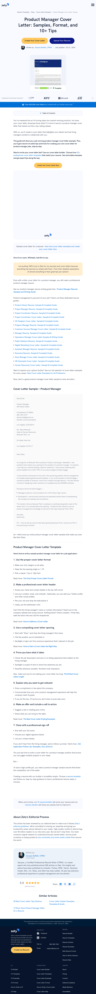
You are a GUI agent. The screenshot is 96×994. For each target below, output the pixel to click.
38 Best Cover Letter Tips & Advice (27, 901)
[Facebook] (48, 933)
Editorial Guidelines (69, 983)
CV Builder (14, 969)
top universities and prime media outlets (54, 837)
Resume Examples (68, 947)
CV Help (13, 991)
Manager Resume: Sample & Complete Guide (33, 333)
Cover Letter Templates (44, 974)
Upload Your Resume (62, 41)
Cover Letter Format (43, 983)
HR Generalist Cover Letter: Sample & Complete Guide (37, 361)
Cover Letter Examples (44, 978)
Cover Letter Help (42, 991)
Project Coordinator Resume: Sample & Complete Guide (37, 313)
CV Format (14, 983)
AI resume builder (45, 802)
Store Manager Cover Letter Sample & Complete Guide (37, 357)
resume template (74, 776)
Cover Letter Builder (43, 969)
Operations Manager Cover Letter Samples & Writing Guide (39, 337)
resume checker (31, 805)
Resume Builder (68, 933)
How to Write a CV (17, 987)
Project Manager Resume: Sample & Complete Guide (36, 309)
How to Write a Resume (70, 955)
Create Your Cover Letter (35, 41)
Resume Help (67, 960)
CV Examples (15, 978)
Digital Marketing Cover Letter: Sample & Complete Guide (38, 345)
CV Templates (15, 974)
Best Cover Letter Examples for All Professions (46, 373)
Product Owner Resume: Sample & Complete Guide (36, 305)
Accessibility (66, 991)
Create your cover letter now (48, 165)
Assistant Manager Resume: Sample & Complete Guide (37, 349)
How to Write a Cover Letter (46, 987)
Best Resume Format (69, 951)
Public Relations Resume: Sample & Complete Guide (36, 341)
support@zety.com (53, 948)
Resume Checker (68, 942)
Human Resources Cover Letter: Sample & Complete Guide (39, 365)
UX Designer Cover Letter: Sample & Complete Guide (36, 321)
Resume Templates (68, 938)
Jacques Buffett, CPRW (35, 856)
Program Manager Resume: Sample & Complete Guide (37, 325)
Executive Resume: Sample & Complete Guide (33, 353)
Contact (65, 978)
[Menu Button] (92, 4)
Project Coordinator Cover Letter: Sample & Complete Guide (39, 317)
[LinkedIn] (48, 938)
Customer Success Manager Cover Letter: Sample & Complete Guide (43, 329)
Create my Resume (21, 950)
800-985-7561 (54, 944)
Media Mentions (68, 987)
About (64, 969)
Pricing (65, 974)
